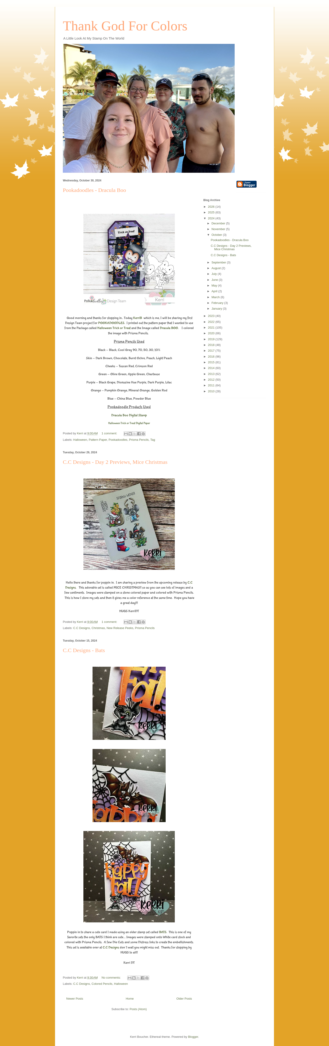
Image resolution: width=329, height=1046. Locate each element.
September (219, 262)
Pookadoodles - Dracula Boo (94, 190)
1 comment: (110, 433)
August (217, 268)
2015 (211, 362)
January (217, 308)
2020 (211, 333)
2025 (211, 212)
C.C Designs (81, 628)
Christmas (98, 628)
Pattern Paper (98, 439)
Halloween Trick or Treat (114, 328)
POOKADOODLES (111, 323)
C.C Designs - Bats (84, 650)
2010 (211, 391)
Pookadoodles (118, 439)
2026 (211, 206)
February (218, 303)
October (217, 234)
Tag (152, 439)
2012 (211, 379)
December (219, 223)
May (215, 285)
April (215, 291)
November (219, 229)
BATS (162, 932)
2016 (211, 356)
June (215, 279)
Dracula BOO (169, 328)
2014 (211, 368)
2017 (211, 350)
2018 (211, 345)
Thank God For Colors (125, 25)
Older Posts (184, 998)
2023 (211, 316)
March (216, 297)
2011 (211, 385)
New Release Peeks (120, 628)
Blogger (193, 1036)
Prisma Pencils (139, 439)
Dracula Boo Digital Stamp (129, 415)
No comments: (112, 977)
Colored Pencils (102, 983)
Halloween (80, 439)
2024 (211, 218)
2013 (211, 374)
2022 (211, 322)
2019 (211, 339)
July (215, 274)
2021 (211, 327)
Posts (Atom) (138, 1009)
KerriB (137, 318)
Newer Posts (74, 998)
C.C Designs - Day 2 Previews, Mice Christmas (115, 462)
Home (130, 998)
